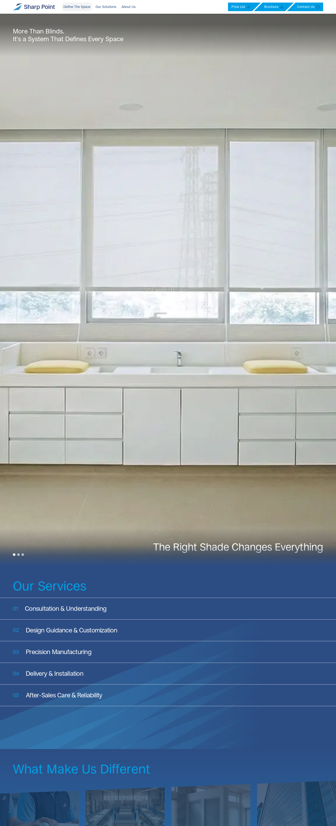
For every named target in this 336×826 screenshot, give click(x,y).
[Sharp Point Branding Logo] (34, 6)
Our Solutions (106, 7)
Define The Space (76, 7)
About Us (129, 7)
